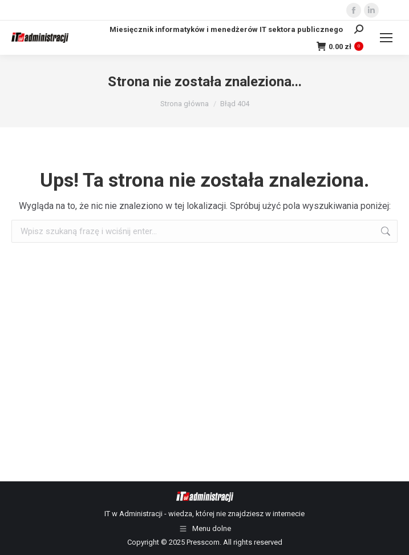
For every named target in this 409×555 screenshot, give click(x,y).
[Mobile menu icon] (386, 37)
